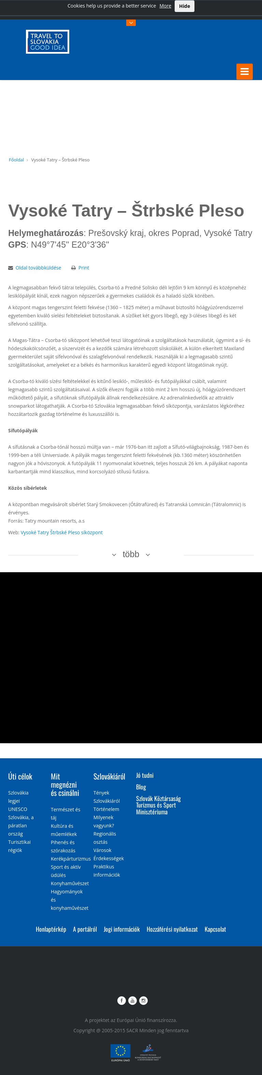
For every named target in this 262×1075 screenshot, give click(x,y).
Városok (102, 850)
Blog (141, 786)
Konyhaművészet (70, 883)
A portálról (85, 929)
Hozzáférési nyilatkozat (172, 929)
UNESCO (17, 809)
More (165, 5)
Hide (184, 6)
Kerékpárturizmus (71, 858)
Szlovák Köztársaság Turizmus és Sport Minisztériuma (158, 805)
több (131, 554)
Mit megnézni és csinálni (65, 784)
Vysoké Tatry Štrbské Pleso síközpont (62, 532)
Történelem (106, 809)
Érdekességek (108, 858)
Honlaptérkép (51, 929)
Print (83, 267)
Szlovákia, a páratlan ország (21, 825)
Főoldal (16, 160)
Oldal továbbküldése (38, 267)
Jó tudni (145, 775)
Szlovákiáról (109, 776)
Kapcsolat (215, 929)
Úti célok (20, 776)
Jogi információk (122, 929)
